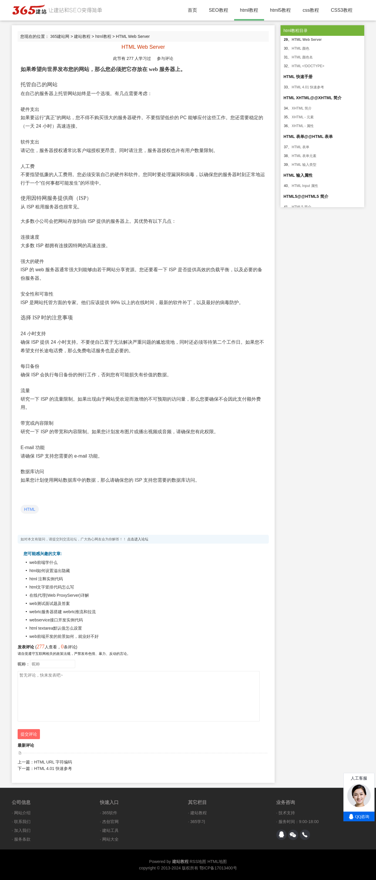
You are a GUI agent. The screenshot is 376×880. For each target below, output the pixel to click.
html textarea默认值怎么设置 (55, 628)
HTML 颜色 (300, 48)
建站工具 (110, 830)
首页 (192, 10)
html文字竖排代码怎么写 (51, 587)
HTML (29, 509)
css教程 (311, 10)
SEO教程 (218, 10)
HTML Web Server (307, 40)
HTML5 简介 (301, 207)
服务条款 (22, 839)
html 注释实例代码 (46, 578)
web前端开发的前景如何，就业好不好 (64, 636)
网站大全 (110, 839)
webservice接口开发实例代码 (56, 620)
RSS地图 (197, 861)
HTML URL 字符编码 (53, 762)
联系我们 (22, 821)
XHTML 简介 (302, 108)
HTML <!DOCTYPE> (308, 66)
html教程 (249, 10)
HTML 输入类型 (304, 165)
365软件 (109, 812)
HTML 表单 (300, 147)
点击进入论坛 (137, 539)
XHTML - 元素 (303, 117)
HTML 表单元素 (304, 156)
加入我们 (22, 830)
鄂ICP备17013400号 (218, 868)
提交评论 (29, 734)
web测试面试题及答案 (49, 603)
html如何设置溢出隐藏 (49, 570)
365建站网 (59, 36)
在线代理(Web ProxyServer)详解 (59, 595)
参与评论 (165, 58)
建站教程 (82, 36)
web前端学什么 (43, 562)
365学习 (197, 821)
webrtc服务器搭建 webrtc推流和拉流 (62, 611)
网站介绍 (22, 812)
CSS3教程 (341, 10)
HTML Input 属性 (305, 186)
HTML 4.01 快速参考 (53, 768)
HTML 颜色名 (302, 57)
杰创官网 (110, 821)
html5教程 (280, 10)
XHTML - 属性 (303, 126)
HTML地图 (217, 861)
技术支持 (286, 812)
